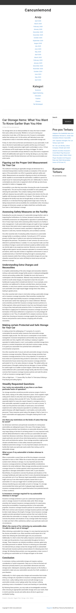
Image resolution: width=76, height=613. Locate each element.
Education (38, 96)
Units (27, 598)
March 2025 (38, 57)
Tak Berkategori (38, 104)
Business (38, 90)
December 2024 (38, 66)
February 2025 (37, 60)
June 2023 (38, 74)
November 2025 (38, 35)
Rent (19, 598)
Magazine (49, 608)
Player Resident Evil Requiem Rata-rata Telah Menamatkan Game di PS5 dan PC (62, 160)
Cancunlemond (38, 10)
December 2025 (38, 32)
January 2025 (38, 63)
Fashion (38, 98)
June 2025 (38, 49)
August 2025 (38, 43)
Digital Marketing (38, 93)
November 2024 (38, 68)
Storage (23, 598)
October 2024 (38, 71)
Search (55, 117)
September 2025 (38, 40)
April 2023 (38, 80)
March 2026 (38, 23)
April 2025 (38, 54)
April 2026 (38, 21)
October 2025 (38, 38)
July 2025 (38, 46)
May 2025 (38, 52)
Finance (38, 101)
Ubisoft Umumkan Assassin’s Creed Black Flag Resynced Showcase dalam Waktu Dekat (62, 153)
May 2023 (38, 77)
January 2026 (38, 29)
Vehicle (31, 598)
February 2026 (37, 26)
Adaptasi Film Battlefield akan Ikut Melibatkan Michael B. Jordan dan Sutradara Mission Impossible (63, 136)
